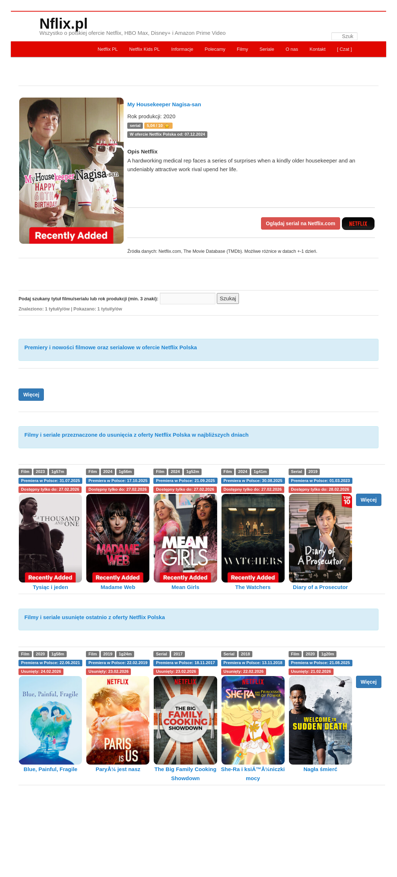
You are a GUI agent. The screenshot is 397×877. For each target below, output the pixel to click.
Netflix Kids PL (144, 49)
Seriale (267, 49)
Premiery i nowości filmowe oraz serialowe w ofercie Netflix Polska (110, 347)
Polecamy (215, 49)
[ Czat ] (344, 49)
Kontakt (318, 49)
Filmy (242, 49)
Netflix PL (108, 49)
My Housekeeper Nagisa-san (164, 104)
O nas (292, 49)
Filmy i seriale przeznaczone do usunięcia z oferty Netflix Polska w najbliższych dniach (136, 435)
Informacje (182, 49)
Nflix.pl (64, 24)
